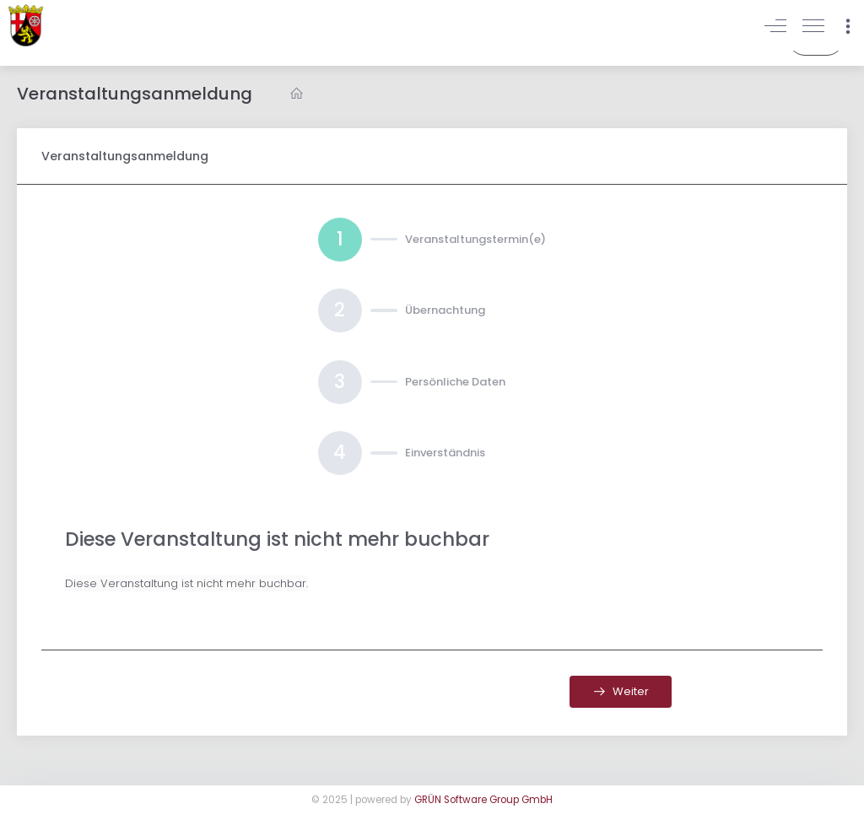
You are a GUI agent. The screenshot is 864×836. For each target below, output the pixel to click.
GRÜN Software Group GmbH (483, 799)
